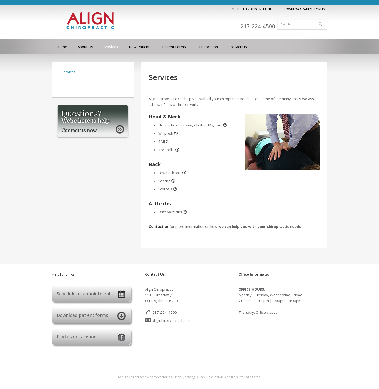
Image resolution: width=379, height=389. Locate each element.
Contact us (159, 226)
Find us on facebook (91, 337)
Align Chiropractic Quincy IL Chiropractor (90, 20)
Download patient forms (91, 316)
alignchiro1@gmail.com (171, 320)
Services (69, 71)
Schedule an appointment (91, 294)
